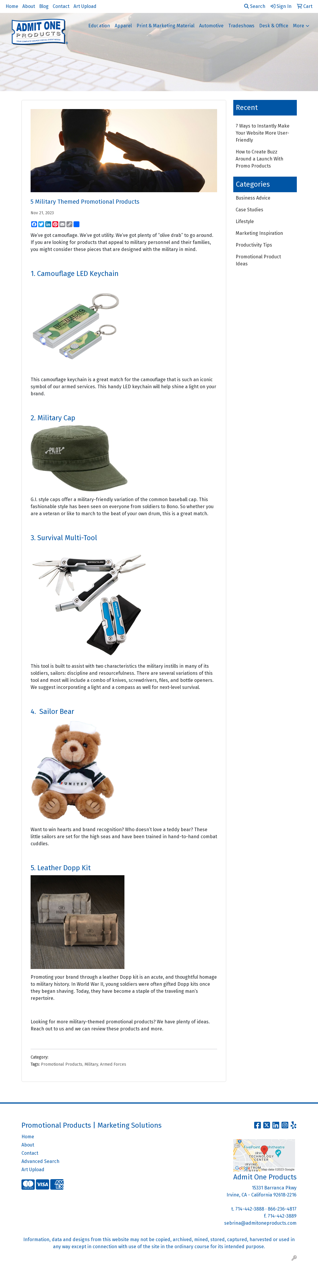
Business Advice (253, 198)
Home (12, 6)
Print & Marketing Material (165, 26)
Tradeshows (241, 26)
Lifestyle (245, 221)
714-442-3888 (249, 1209)
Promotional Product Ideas (258, 260)
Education (99, 26)
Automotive (211, 26)
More (298, 26)
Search (254, 6)
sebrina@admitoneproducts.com (260, 1223)
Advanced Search (40, 1161)
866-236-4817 (282, 1209)
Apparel (123, 26)
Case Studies (249, 209)
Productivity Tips (254, 245)
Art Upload (85, 6)
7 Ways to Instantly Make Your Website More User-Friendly (262, 133)
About (28, 6)
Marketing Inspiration (259, 233)
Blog (44, 6)
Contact (61, 6)
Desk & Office (273, 26)
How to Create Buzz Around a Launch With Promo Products (259, 159)
